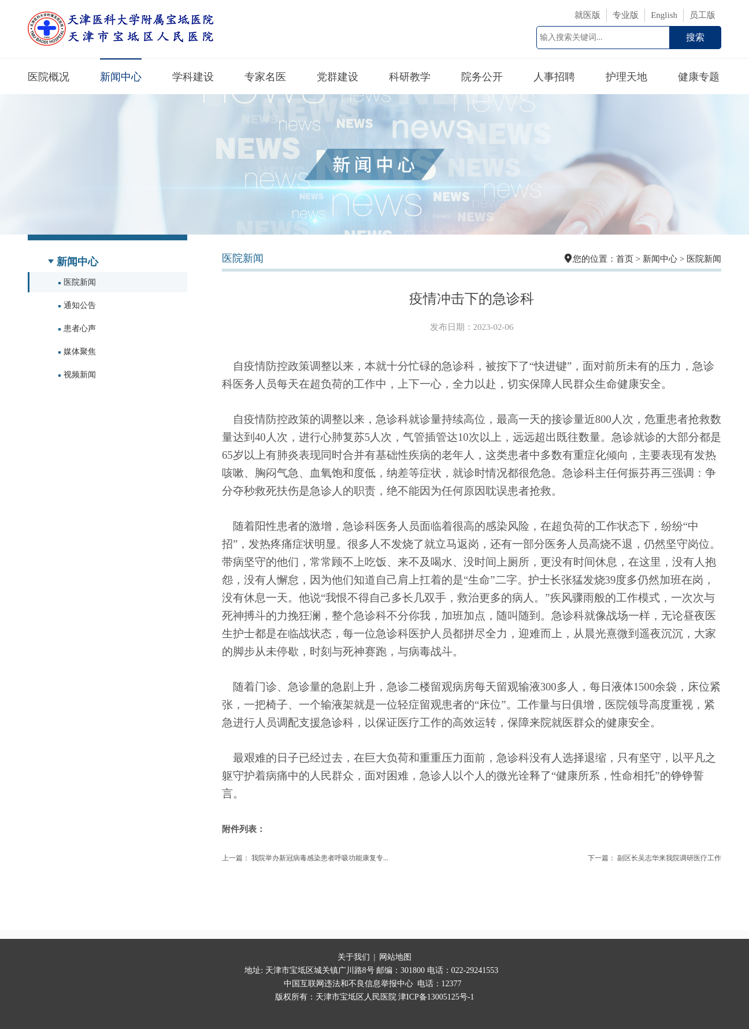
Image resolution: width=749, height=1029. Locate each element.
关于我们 (354, 957)
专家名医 (265, 77)
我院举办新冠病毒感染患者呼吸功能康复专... (319, 858)
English (664, 15)
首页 (624, 258)
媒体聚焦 (77, 351)
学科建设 (193, 77)
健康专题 (699, 77)
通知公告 (77, 305)
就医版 (587, 15)
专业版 (626, 15)
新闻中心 (121, 77)
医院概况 (48, 77)
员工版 (702, 15)
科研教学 (410, 77)
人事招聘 (554, 77)
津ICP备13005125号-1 (436, 997)
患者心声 (77, 328)
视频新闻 (77, 374)
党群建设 (337, 77)
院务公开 (482, 77)
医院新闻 (77, 282)
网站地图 (395, 957)
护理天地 (626, 77)
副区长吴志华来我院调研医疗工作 (669, 858)
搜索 (695, 37)
